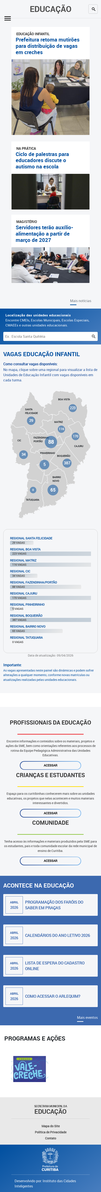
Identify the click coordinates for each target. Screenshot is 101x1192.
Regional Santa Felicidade (31, 538)
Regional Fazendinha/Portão (33, 582)
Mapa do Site (51, 1126)
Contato (50, 1138)
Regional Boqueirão (26, 615)
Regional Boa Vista (25, 549)
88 (51, 442)
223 (73, 408)
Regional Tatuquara (26, 637)
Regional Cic (20, 571)
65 (52, 490)
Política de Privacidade (50, 1132)
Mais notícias (80, 300)
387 (67, 463)
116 (61, 429)
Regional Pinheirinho (27, 604)
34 (24, 454)
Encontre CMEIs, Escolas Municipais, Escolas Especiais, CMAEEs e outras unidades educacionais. (47, 320)
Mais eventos (87, 1017)
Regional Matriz (23, 560)
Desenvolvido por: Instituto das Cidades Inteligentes (45, 1184)
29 (31, 420)
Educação (50, 8)
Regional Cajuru (23, 593)
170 (75, 436)
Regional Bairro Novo (27, 626)
